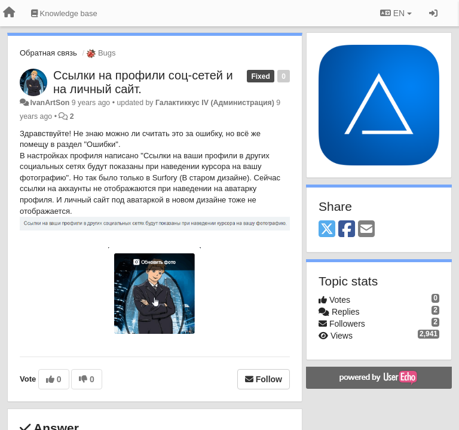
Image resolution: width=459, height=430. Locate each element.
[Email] (366, 229)
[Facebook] (346, 229)
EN (396, 13)
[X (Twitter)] (327, 229)
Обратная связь (48, 52)
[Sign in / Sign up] (433, 13)
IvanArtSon (49, 103)
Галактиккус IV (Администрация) (214, 103)
